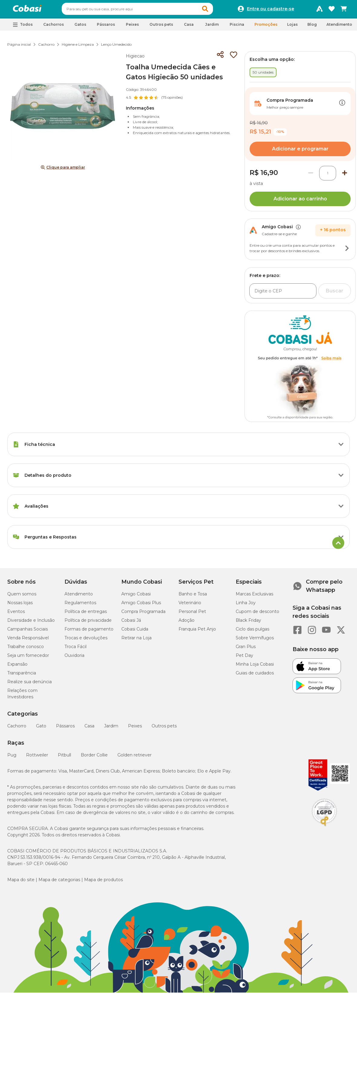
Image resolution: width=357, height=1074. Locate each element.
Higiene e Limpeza (78, 47)
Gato (41, 728)
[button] (216, 10)
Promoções (265, 27)
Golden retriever (134, 757)
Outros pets (164, 728)
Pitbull (64, 757)
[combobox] (148, 10)
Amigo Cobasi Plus (141, 605)
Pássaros (65, 728)
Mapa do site (20, 882)
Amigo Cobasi (136, 596)
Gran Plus (246, 649)
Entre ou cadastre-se (270, 10)
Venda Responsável (28, 640)
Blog (312, 27)
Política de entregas (85, 614)
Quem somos (21, 596)
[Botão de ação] (342, 106)
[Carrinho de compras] (343, 10)
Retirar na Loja (136, 640)
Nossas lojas (20, 605)
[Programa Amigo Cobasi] (319, 10)
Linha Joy (246, 605)
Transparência (21, 675)
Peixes (135, 728)
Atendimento (339, 27)
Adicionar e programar (300, 151)
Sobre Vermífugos (255, 640)
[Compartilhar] (220, 57)
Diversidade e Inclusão (31, 623)
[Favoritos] (331, 10)
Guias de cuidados (255, 675)
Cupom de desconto (257, 614)
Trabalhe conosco (25, 649)
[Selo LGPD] (324, 829)
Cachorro (46, 47)
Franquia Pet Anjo (197, 631)
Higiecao (135, 58)
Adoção (186, 623)
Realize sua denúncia (29, 684)
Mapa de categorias (59, 882)
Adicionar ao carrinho (300, 201)
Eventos (16, 614)
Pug (11, 757)
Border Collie (94, 757)
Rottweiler (37, 757)
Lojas (292, 27)
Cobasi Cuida (134, 631)
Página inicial (19, 47)
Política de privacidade (88, 623)
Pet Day (244, 658)
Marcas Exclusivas (254, 596)
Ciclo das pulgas (252, 631)
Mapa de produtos (103, 882)
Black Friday (248, 623)
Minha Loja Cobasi (255, 667)
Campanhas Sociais (27, 631)
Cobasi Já (131, 623)
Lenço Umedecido (116, 47)
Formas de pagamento (88, 631)
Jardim (111, 728)
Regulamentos (80, 605)
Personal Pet (192, 614)
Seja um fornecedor (28, 658)
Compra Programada (143, 614)
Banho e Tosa (192, 596)
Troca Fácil (75, 649)
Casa (89, 728)
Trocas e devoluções (85, 640)
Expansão (17, 667)
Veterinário (189, 605)
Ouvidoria (74, 658)
